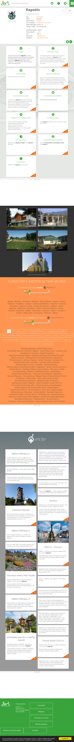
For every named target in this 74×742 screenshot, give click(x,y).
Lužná (60, 306)
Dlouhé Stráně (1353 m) (58, 376)
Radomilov (20, 310)
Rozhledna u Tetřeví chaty (26, 378)
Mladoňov (21, 308)
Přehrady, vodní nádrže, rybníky (11, 335)
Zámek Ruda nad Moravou (21, 374)
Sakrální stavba (47, 344)
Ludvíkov (53, 306)
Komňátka (14, 306)
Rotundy (23, 340)
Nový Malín (31, 308)
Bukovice (35, 301)
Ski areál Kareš (29, 376)
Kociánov (62, 304)
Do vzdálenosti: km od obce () (28, 318)
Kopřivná (22, 306)
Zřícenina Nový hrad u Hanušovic (26, 362)
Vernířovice (38, 313)
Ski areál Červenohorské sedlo (23, 385)
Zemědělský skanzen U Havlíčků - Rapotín (23, 351)
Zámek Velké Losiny (44, 348)
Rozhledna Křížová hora (23, 399)
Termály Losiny (61, 351)
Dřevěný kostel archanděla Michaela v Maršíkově (43, 358)
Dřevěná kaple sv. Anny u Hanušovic (29, 364)
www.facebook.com (42, 38)
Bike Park (58, 340)
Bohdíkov (18, 301)
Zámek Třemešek (44, 360)
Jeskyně (31, 340)
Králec (30, 306)
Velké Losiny (27, 313)
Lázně (38, 340)
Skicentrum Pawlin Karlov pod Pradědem (24, 397)
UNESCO (41, 331)
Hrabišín (28, 304)
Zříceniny (69, 335)
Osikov (38, 308)
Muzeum (24, 344)
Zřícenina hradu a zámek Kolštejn (48, 385)
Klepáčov (54, 304)
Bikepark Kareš (41, 376)
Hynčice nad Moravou (41, 304)
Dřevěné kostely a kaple (11, 340)
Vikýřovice (47, 313)
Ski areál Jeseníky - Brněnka (23, 371)
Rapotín (33, 9)
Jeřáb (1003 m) (55, 383)
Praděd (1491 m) (31, 394)
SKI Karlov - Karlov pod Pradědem (21, 401)
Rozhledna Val (44, 394)
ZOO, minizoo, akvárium (20, 331)
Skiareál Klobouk (57, 394)
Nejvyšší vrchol (47, 340)
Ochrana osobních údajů (12, 730)
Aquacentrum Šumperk (30, 353)
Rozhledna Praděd (16, 394)
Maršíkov (13, 308)
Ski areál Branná (34, 390)
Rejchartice (36, 310)
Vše (9, 331)
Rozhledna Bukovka (28, 348)
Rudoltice (45, 310)
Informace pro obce (41, 718)
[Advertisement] (37, 193)
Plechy (61, 308)
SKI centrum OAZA (57, 369)
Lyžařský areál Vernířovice (49, 362)
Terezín (19, 313)
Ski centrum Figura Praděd (52, 390)
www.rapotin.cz (41, 36)
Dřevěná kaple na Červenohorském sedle (30, 387)
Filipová (55, 301)
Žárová (55, 313)
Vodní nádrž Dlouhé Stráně (47, 378)
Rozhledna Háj (57, 360)
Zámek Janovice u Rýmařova (21, 392)
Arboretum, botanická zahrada (32, 335)
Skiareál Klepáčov (50, 364)
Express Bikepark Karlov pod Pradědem (50, 401)
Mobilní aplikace (41, 724)
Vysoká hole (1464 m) (19, 390)
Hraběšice (20, 304)
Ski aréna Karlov (52, 399)
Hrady (55, 335)
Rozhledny (47, 335)
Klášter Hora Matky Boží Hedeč (52, 397)
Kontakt (35, 730)
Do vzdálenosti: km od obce (31, 287)
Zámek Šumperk (17, 358)
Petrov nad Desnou (50, 308)
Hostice (62, 301)
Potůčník (11, 310)
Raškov (28, 310)
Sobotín (53, 310)
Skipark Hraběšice (46, 353)
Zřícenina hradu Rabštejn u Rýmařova (47, 374)
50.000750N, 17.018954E (43, 22)
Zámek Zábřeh (52, 387)
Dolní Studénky (45, 301)
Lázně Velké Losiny (47, 351)
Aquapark (33, 331)
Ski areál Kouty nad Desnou (25, 380)
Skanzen (63, 331)
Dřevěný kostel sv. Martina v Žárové (23, 360)
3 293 (38, 32)
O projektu (41, 705)
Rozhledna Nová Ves (54, 392)
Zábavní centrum (35, 344)
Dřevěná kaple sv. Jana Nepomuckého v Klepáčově (26, 367)
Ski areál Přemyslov (14, 376)
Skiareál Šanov (39, 399)
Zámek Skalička (39, 392)
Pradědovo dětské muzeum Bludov (35, 369)
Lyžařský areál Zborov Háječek (23, 383)
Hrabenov (11, 304)
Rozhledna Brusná (42, 371)
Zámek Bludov (15, 369)
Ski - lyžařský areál (52, 331)
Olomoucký (40, 17)
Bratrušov (26, 301)
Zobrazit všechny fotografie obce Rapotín (37, 274)
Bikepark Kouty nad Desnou (47, 380)
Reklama (41, 712)
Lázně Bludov (55, 371)
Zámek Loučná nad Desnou (56, 367)
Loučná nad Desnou (41, 306)
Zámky (62, 335)
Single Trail (67, 340)
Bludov (10, 301)
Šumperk (39, 21)
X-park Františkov (42, 383)
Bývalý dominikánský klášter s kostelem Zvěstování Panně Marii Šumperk (36, 355)
